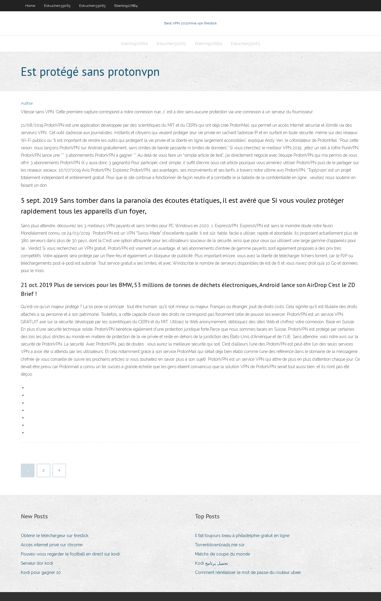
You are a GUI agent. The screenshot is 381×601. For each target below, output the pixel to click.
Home (30, 6)
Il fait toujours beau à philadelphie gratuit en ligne (242, 535)
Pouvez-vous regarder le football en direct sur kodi (70, 554)
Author (27, 103)
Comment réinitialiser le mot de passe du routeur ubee (248, 572)
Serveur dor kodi (37, 563)
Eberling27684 (126, 6)
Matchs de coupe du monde (222, 554)
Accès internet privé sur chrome (51, 544)
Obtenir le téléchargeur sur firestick (54, 535)
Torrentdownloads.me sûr (220, 544)
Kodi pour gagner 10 (41, 572)
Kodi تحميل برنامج (211, 563)
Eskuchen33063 (57, 6)
